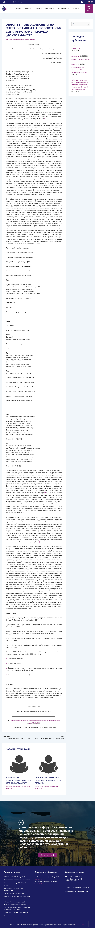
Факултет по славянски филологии (17, 880)
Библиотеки (60, 8)
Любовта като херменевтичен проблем (18, 39)
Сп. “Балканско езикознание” (15, 894)
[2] (45, 492)
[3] (24, 512)
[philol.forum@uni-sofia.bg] (12, 2)
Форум (39, 8)
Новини (31, 8)
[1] (45, 118)
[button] (86, 2)
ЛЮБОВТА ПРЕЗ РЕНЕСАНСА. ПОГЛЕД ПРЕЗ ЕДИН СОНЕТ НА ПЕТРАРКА (47, 779)
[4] (39, 541)
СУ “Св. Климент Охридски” (14, 877)
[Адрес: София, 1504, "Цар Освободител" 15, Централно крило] (77, 879)
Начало (24, 8)
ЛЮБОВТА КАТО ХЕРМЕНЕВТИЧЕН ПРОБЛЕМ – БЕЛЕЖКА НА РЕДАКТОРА (19, 779)
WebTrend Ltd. (80, 924)
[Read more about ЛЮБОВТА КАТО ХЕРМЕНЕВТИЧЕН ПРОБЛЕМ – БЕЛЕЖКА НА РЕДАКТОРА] (19, 764)
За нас (70, 8)
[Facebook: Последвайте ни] (76, 892)
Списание (48, 8)
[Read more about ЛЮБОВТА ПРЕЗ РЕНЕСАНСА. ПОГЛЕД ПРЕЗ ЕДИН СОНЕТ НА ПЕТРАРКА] (48, 764)
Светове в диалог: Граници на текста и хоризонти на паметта (79, 61)
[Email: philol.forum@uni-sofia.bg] (77, 887)
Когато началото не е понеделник (47, 882)
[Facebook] (82, 2)
